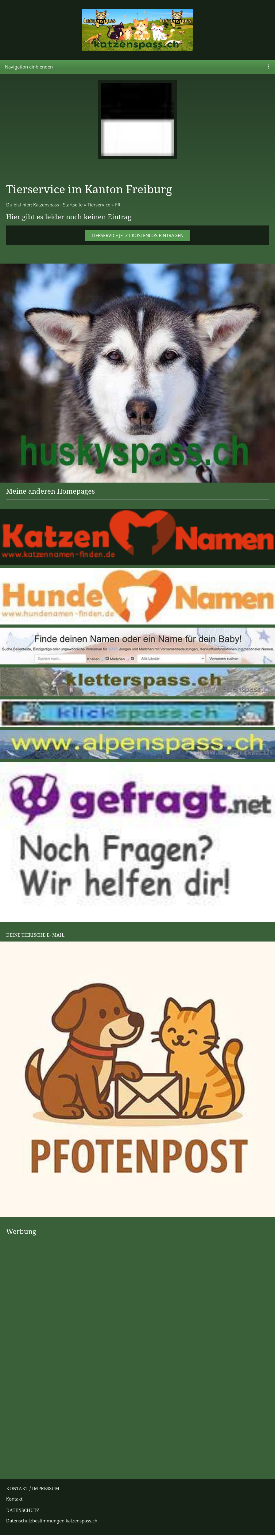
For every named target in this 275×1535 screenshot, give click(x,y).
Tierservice (98, 205)
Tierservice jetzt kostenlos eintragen (137, 235)
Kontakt (14, 1499)
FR (117, 205)
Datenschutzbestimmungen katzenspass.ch (51, 1520)
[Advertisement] (30, 1263)
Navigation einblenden (29, 67)
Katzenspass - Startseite (58, 205)
